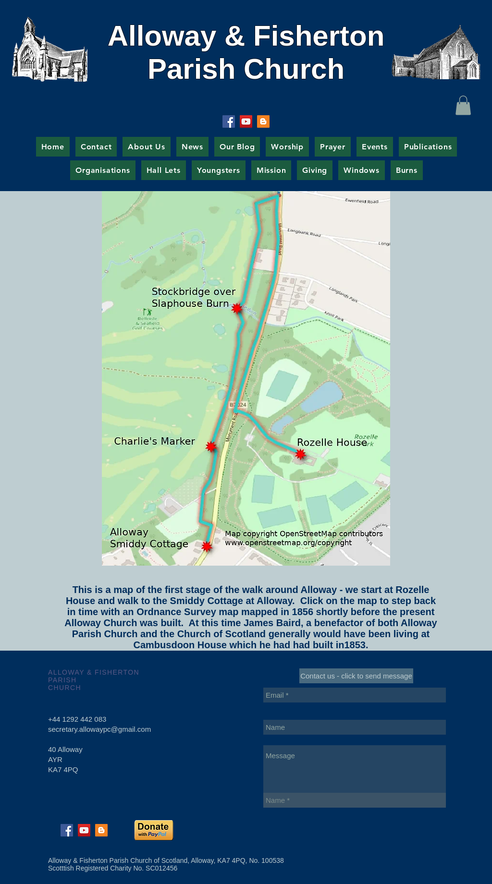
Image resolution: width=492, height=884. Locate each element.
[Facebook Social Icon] (228, 121)
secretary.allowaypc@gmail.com (99, 729)
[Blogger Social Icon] (263, 121)
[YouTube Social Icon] (246, 121)
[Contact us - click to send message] (356, 675)
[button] (463, 105)
